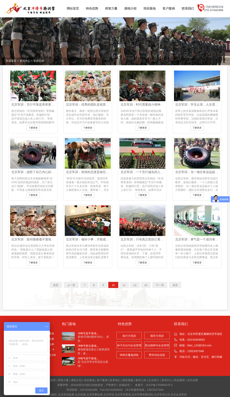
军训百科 (38, 60)
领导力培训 (157, 335)
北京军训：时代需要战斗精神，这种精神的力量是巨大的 (159, 104)
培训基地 (149, 8)
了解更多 (33, 127)
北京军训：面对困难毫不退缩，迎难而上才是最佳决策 (48, 239)
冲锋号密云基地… (88, 345)
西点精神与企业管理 (157, 345)
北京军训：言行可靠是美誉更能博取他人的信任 (43, 104)
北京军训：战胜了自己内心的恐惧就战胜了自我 (43, 172)
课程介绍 (130, 8)
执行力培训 (129, 335)
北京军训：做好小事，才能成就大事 (90, 239)
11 (124, 285)
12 (134, 285)
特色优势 (92, 8)
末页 (175, 285)
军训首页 (11, 60)
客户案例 (169, 8)
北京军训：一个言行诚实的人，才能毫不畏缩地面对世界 (159, 172)
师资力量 (111, 8)
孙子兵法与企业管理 (129, 345)
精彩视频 (127, 380)
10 (113, 285)
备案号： (140, 384)
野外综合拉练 (157, 354)
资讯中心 (25, 60)
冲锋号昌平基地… (88, 333)
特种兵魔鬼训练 (129, 354)
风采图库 (179, 380)
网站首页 (73, 8)
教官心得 (141, 380)
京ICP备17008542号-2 (159, 384)
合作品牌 (192, 380)
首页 (55, 285)
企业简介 (153, 380)
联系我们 (188, 8)
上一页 (71, 285)
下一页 (160, 285)
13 (145, 285)
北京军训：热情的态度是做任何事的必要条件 (96, 172)
